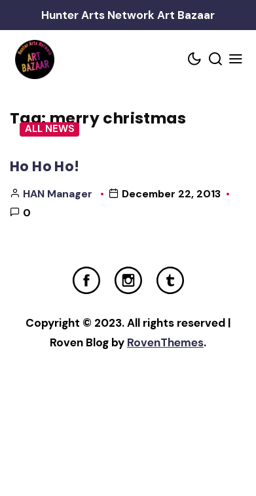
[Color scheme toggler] (195, 60)
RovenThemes (165, 342)
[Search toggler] (215, 60)
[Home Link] (34, 59)
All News (50, 128)
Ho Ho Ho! (45, 166)
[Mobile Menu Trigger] (236, 60)
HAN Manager (57, 194)
